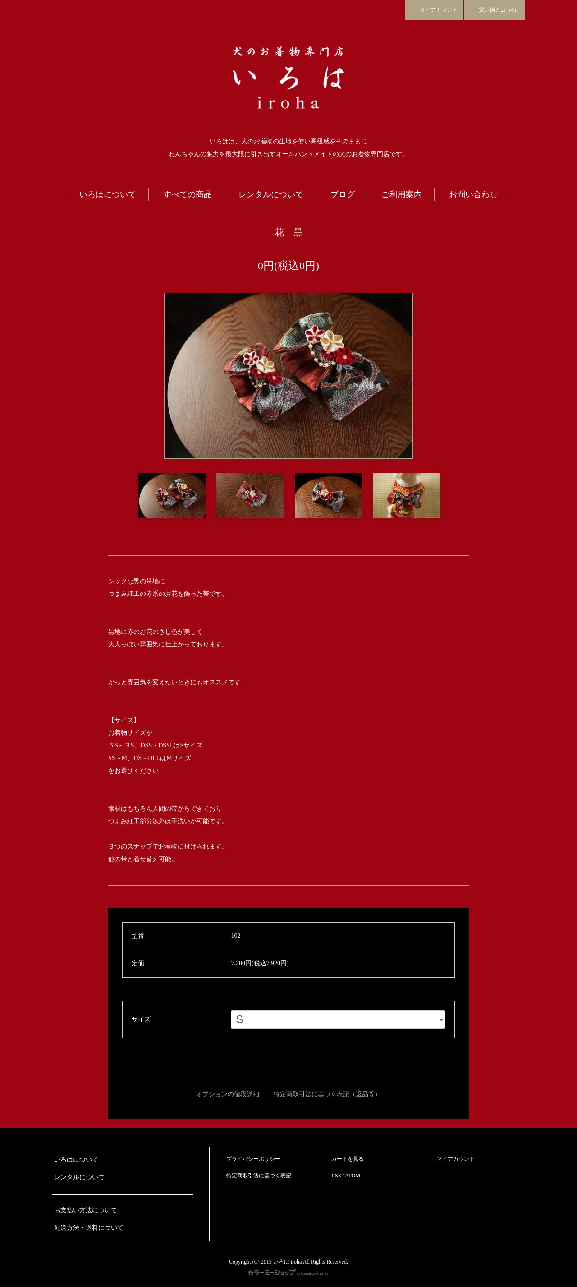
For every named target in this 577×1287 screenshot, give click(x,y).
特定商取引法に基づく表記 (258, 1175)
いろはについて (76, 1159)
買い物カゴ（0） (494, 9)
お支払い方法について (85, 1210)
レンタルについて (79, 1177)
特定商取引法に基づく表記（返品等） (327, 1094)
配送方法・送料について (89, 1227)
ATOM (352, 1175)
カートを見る (347, 1159)
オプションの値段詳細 (227, 1094)
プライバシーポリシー (253, 1159)
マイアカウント (434, 9)
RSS (336, 1175)
